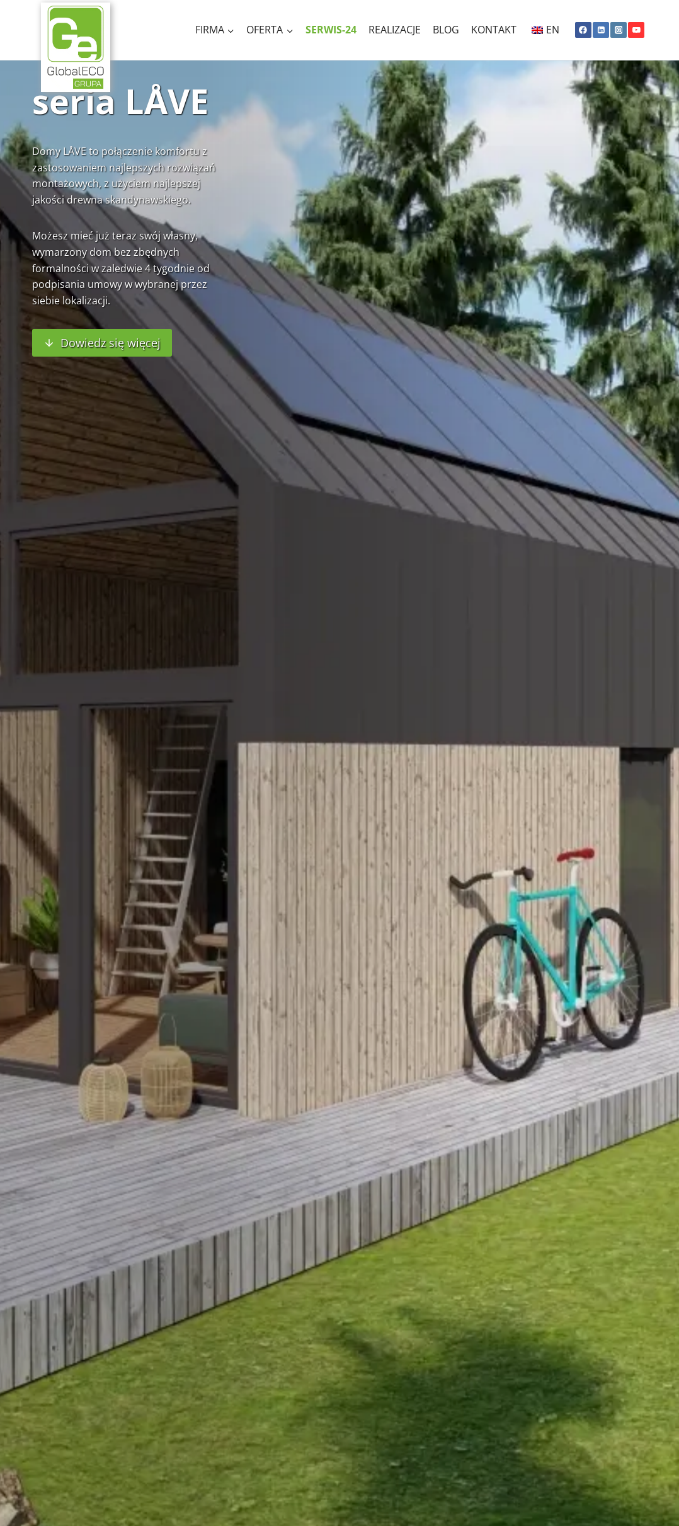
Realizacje (394, 30)
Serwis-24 (331, 30)
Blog (446, 30)
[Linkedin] (601, 30)
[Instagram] (618, 30)
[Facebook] (583, 30)
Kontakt (493, 30)
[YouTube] (636, 30)
